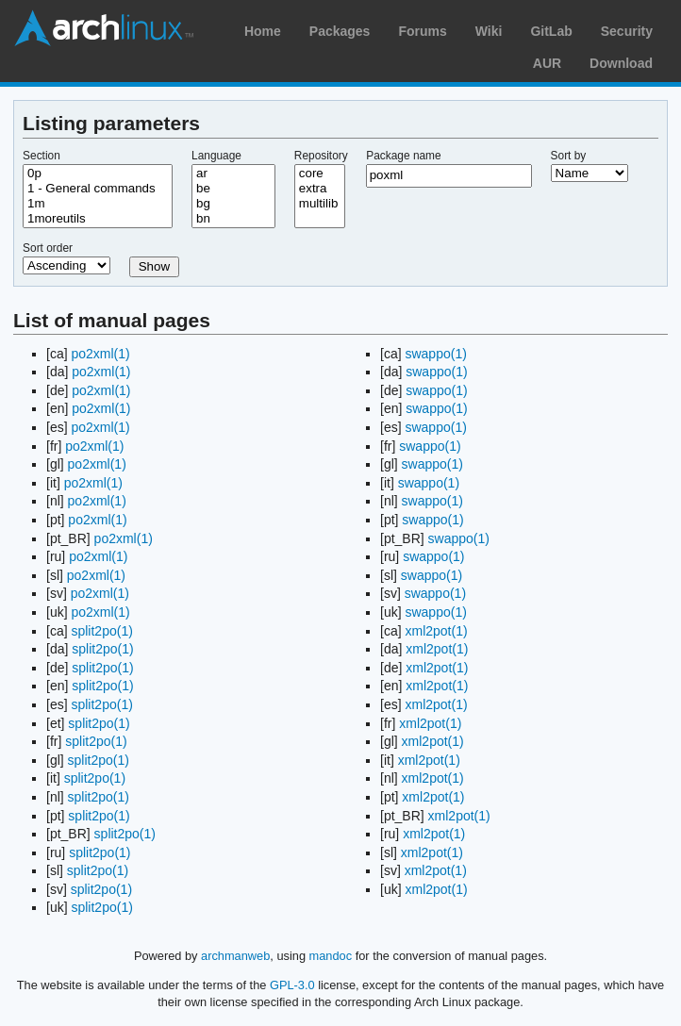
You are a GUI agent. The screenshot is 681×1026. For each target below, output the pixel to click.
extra (319, 188)
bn (233, 218)
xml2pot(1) (436, 630)
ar (233, 173)
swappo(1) (435, 353)
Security (627, 31)
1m (98, 203)
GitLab (551, 31)
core (319, 173)
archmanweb (235, 956)
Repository (321, 155)
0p (98, 173)
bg (233, 203)
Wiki (489, 31)
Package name (403, 155)
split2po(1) (101, 630)
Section (41, 155)
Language (216, 155)
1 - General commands (98, 188)
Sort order (48, 248)
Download (621, 63)
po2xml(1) (100, 353)
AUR (547, 63)
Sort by (569, 155)
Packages (340, 31)
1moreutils (98, 218)
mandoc (331, 956)
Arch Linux (103, 28)
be (233, 188)
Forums (422, 31)
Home (262, 31)
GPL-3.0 (292, 985)
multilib (319, 203)
